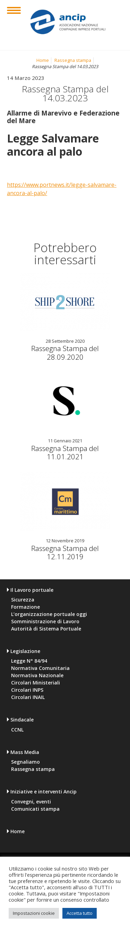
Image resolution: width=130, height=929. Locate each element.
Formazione (25, 607)
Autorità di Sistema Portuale (46, 628)
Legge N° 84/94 (29, 661)
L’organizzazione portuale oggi (49, 614)
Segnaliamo (25, 762)
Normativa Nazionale (37, 675)
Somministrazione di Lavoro (45, 621)
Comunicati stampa (35, 809)
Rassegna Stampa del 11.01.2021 (65, 452)
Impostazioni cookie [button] (34, 913)
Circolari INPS (27, 690)
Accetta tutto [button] (80, 913)
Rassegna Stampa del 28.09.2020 (65, 352)
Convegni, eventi (31, 801)
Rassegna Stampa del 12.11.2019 (65, 552)
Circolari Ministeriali (35, 682)
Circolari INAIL (28, 697)
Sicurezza (22, 599)
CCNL (17, 729)
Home (42, 60)
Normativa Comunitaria (40, 668)
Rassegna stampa (72, 60)
